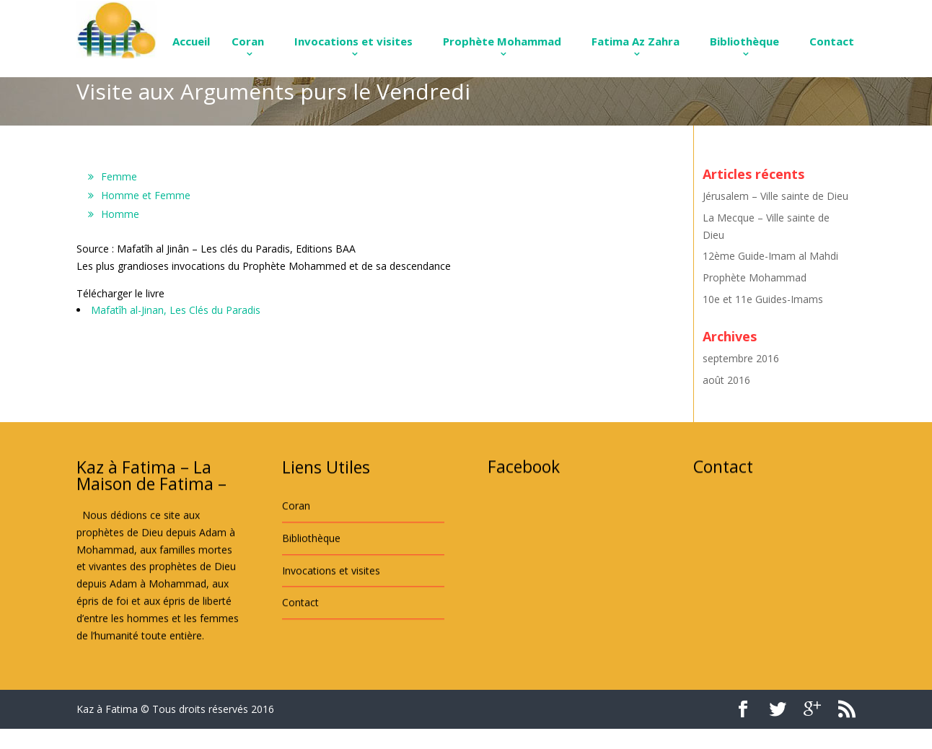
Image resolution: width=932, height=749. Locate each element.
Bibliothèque (744, 41)
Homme (120, 214)
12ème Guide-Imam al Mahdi (770, 256)
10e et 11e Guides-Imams (763, 299)
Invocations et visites (353, 41)
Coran (248, 41)
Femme (119, 176)
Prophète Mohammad (502, 41)
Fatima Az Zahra (636, 41)
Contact (831, 41)
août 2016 (726, 380)
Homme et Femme (145, 195)
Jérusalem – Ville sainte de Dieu (775, 196)
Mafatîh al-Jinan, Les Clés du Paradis (175, 310)
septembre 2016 (741, 358)
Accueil (191, 41)
